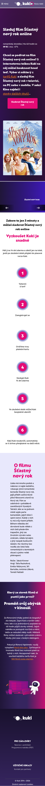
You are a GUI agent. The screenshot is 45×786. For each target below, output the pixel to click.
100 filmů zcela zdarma (22, 659)
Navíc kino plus (21, 647)
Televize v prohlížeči (22, 745)
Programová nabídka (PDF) (22, 747)
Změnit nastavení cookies (22, 784)
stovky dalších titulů (16, 93)
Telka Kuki (36, 4)
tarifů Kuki (9, 76)
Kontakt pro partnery (22, 769)
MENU (4, 4)
